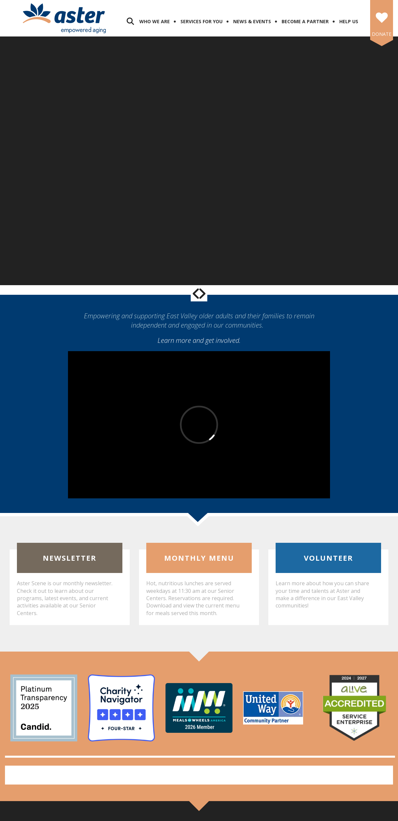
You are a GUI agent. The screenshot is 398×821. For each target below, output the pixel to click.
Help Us (348, 21)
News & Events (252, 21)
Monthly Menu (199, 558)
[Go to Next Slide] (202, 293)
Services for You (201, 21)
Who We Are (154, 21)
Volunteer (328, 558)
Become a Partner (305, 21)
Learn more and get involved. (199, 340)
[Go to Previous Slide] (196, 293)
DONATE (381, 34)
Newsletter (70, 558)
